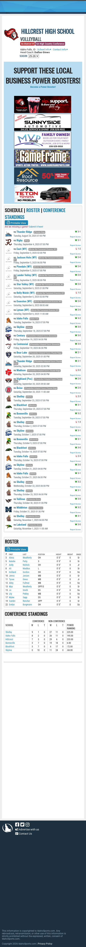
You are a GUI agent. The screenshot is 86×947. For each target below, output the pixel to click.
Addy (11, 565)
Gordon (26, 572)
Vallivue (19, 499)
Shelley (19, 396)
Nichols (26, 565)
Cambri (12, 601)
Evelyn (12, 604)
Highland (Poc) (23, 378)
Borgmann (27, 604)
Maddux (26, 568)
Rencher (26, 601)
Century (19, 335)
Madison (20, 370)
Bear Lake (20, 352)
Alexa (11, 557)
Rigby (18, 240)
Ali (10, 568)
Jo (10, 590)
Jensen (26, 575)
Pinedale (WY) (23, 266)
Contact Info (60, 49)
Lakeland (20, 524)
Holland (12, 572)
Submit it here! (36, 226)
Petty (25, 561)
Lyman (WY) (21, 309)
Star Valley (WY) (24, 284)
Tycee (11, 579)
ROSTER (33, 210)
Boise (18, 387)
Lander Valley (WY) (25, 275)
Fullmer (26, 583)
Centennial (21, 344)
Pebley (26, 593)
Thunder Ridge (23, 231)
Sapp (25, 597)
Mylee (11, 597)
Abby (11, 583)
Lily (10, 593)
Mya (11, 586)
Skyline (19, 327)
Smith (25, 590)
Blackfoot (20, 405)
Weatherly (27, 557)
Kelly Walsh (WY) (24, 292)
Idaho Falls (21, 318)
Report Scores (75, 237)
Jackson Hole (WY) (25, 257)
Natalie (12, 561)
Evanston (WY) (23, 301)
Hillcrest (9, 639)
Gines (25, 579)
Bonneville (21, 413)
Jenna (11, 575)
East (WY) (20, 248)
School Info (44, 49)
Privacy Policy (45, 943)
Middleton (20, 507)
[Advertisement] (32, 793)
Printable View (16, 222)
